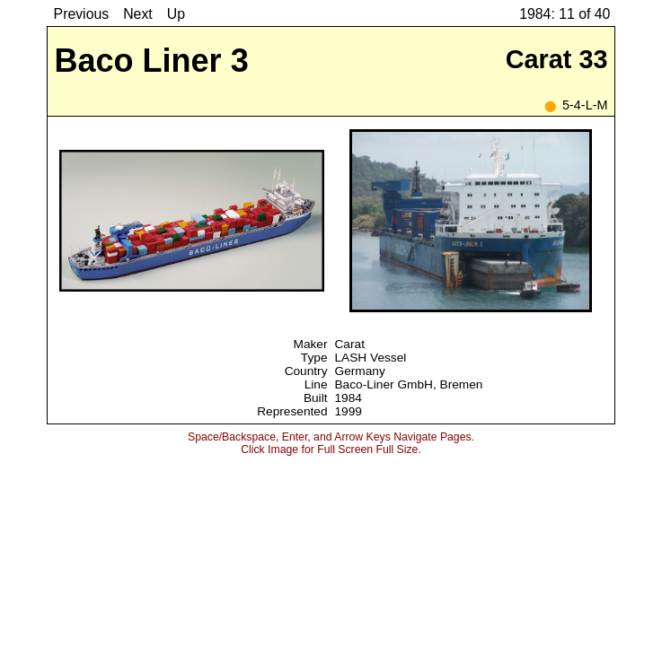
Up (176, 14)
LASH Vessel (371, 357)
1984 (348, 398)
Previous (82, 14)
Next (138, 14)
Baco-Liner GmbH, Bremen (409, 384)
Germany (360, 371)
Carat (350, 344)
